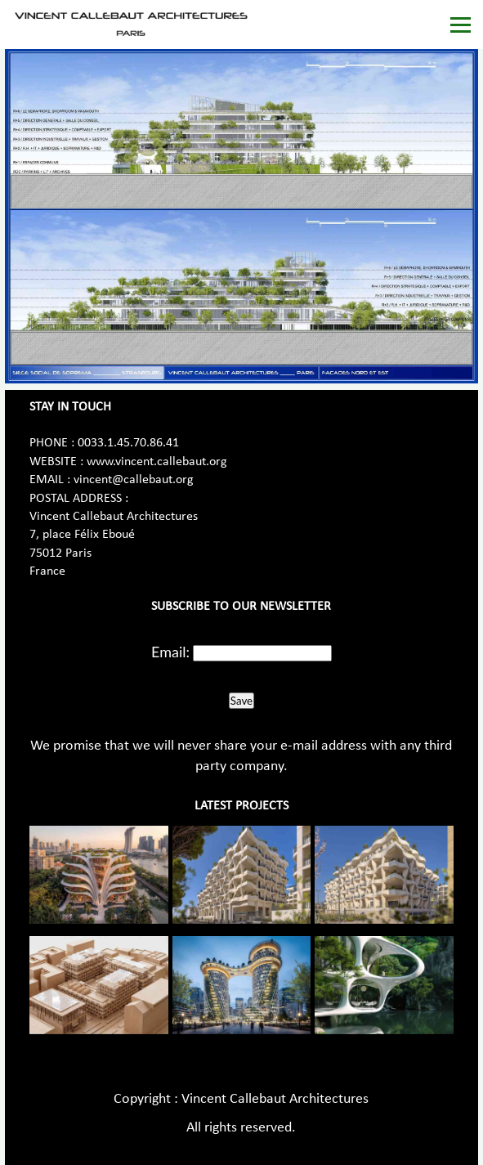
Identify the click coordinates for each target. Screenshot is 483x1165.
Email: (170, 652)
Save (241, 700)
